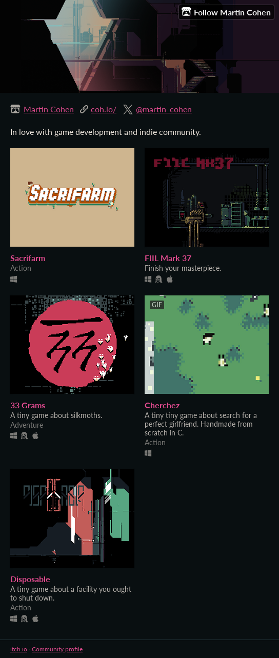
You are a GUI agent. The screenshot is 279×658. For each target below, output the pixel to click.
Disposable (30, 579)
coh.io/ (103, 109)
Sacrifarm (27, 258)
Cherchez (162, 405)
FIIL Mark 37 (168, 258)
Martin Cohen (49, 109)
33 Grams (27, 405)
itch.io (18, 649)
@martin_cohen (164, 109)
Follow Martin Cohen (226, 12)
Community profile (57, 649)
